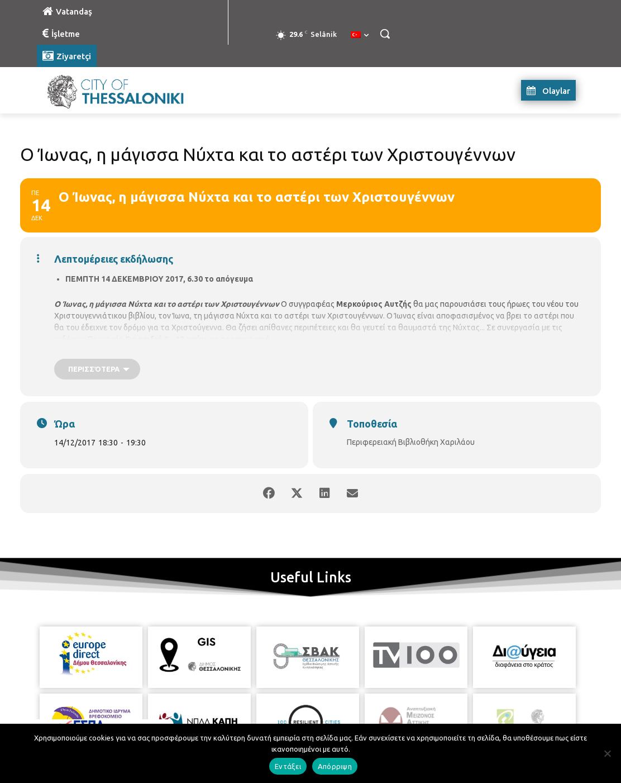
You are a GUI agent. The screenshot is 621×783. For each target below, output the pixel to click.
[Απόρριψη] (607, 753)
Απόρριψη (335, 766)
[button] (385, 33)
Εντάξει (288, 766)
